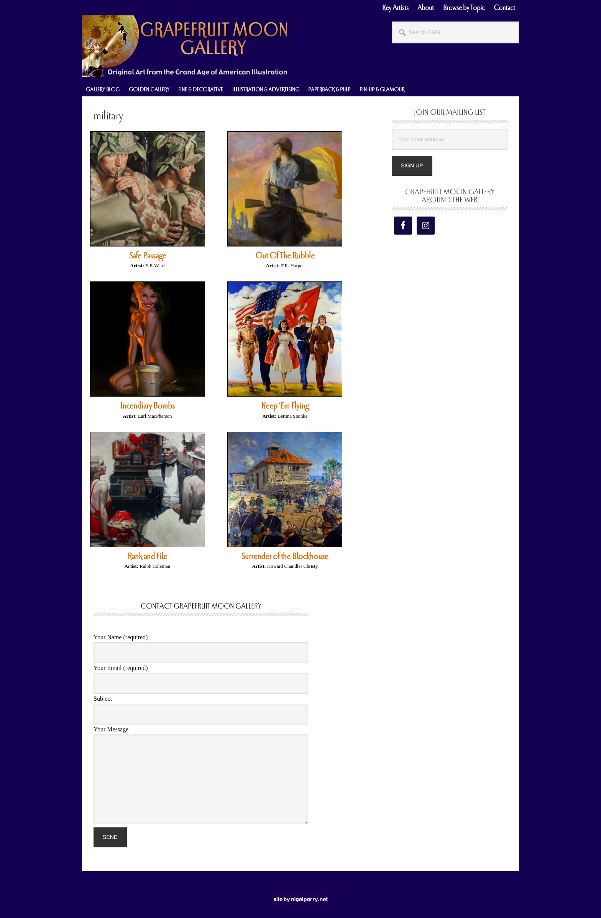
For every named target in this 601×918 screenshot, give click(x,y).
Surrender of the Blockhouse (284, 556)
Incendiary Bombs (147, 406)
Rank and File (147, 556)
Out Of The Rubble (285, 255)
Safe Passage (147, 255)
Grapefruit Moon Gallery (185, 46)
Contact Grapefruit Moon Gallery (201, 606)
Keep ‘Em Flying (285, 406)
